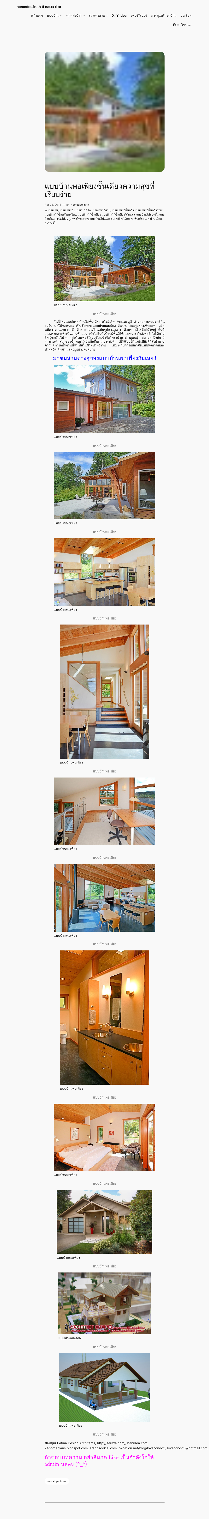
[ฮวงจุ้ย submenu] (191, 15)
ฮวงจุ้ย (184, 15)
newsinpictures (56, 1481)
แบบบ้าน (53, 15)
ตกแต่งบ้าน (74, 15)
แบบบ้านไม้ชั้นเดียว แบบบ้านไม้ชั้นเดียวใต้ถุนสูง (106, 214)
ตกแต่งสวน (97, 15)
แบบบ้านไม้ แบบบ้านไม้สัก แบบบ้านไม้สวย (85, 210)
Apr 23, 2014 (53, 204)
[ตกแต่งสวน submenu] (106, 15)
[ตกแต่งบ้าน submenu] (84, 15)
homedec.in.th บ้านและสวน (39, 6)
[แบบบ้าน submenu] (61, 15)
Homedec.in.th (80, 204)
